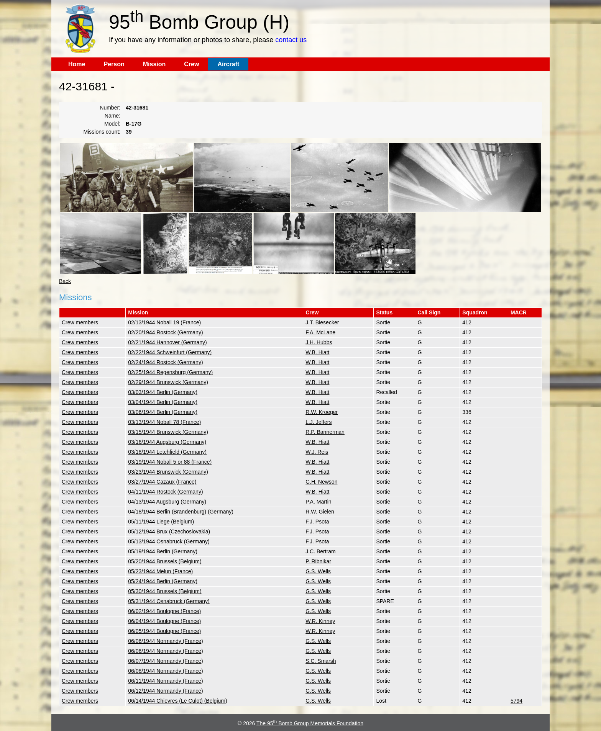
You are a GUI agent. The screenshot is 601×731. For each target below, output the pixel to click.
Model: (112, 124)
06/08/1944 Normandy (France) (165, 671)
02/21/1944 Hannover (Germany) (167, 342)
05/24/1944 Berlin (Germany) (162, 581)
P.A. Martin (318, 502)
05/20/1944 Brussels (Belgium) (164, 561)
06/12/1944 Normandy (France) (165, 691)
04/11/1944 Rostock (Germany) (165, 492)
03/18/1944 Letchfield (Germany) (167, 452)
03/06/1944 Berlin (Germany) (162, 412)
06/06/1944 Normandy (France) (165, 641)
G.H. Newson (321, 482)
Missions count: (102, 132)
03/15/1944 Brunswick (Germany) (168, 432)
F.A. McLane (320, 332)
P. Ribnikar (318, 561)
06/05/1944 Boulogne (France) (164, 631)
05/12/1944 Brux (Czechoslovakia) (169, 531)
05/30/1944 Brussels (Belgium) (164, 591)
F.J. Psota (317, 521)
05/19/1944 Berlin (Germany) (162, 551)
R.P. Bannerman (325, 432)
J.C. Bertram (320, 551)
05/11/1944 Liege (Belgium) (161, 521)
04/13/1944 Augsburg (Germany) (167, 502)
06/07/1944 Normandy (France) (165, 661)
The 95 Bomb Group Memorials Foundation (309, 723)
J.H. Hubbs (318, 342)
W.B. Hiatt (317, 352)
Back (65, 281)
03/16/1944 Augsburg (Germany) (167, 442)
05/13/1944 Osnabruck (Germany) (168, 541)
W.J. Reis (316, 452)
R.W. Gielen (319, 512)
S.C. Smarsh (320, 661)
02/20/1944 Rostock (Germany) (165, 332)
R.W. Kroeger (321, 412)
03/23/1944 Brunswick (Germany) (168, 472)
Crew (191, 64)
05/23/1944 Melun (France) (160, 571)
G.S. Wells (318, 571)
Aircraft (228, 64)
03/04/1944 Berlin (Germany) (162, 402)
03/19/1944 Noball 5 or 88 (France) (170, 462)
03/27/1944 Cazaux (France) (162, 482)
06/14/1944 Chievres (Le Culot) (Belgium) (177, 701)
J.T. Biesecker (322, 322)
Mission (154, 64)
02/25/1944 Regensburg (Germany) (170, 372)
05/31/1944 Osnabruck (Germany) (168, 601)
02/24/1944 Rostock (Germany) (165, 362)
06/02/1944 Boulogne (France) (164, 611)
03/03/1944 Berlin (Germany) (162, 392)
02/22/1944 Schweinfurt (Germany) (170, 352)
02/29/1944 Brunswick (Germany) (168, 382)
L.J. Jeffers (318, 422)
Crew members (80, 322)
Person (113, 64)
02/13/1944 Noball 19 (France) (164, 322)
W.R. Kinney (320, 621)
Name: (112, 116)
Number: (110, 108)
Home (76, 64)
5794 (516, 701)
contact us (291, 40)
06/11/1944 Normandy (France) (165, 681)
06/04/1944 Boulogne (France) (164, 621)
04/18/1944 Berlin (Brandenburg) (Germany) (180, 512)
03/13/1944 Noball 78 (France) (164, 422)
